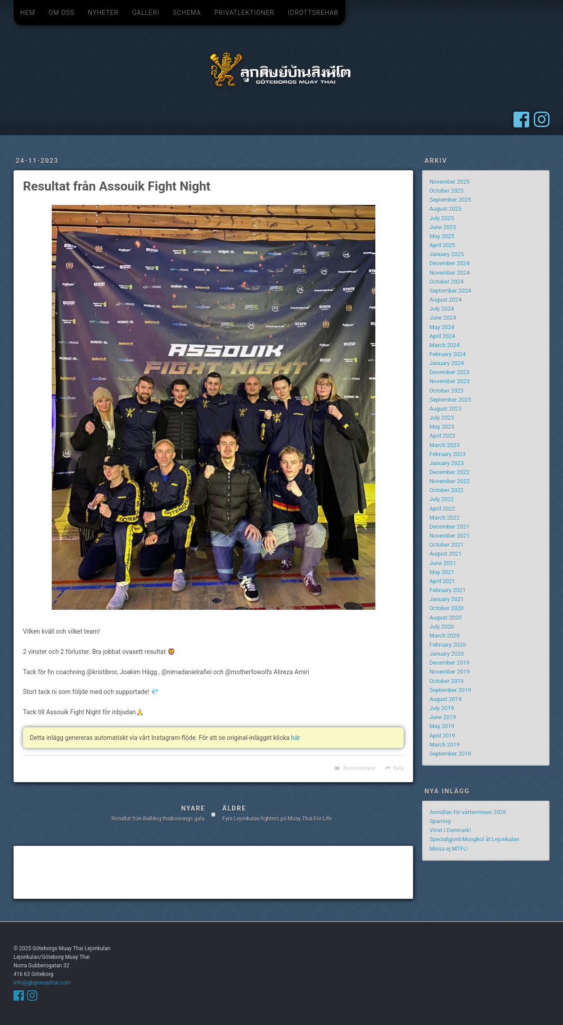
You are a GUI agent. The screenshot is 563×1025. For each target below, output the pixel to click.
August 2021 (445, 553)
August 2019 (445, 699)
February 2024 (447, 354)
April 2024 (442, 336)
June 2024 (442, 317)
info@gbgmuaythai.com (42, 983)
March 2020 (444, 635)
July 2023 (441, 417)
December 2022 (449, 472)
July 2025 (441, 218)
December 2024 (449, 263)
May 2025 (441, 236)
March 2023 (444, 445)
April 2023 (442, 435)
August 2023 (445, 408)
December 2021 (449, 526)
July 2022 (441, 499)
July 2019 (441, 708)
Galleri (145, 12)
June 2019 (442, 717)
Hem (27, 12)
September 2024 (450, 290)
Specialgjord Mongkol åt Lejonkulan (474, 839)
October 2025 (446, 190)
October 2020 (446, 608)
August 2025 (445, 208)
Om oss (61, 12)
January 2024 (446, 363)
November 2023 (449, 381)
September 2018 (450, 753)
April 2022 (442, 508)
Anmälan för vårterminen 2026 (467, 812)
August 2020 (445, 617)
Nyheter (103, 12)
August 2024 (445, 299)
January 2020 (446, 653)
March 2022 (444, 517)
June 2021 (442, 563)
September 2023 (450, 399)
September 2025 (450, 199)
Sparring (439, 821)
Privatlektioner (244, 12)
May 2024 (441, 327)
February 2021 (447, 590)
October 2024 (446, 281)
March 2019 (444, 744)
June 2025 (442, 227)
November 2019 (449, 671)
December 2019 (449, 662)
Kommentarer (359, 768)
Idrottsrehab (313, 12)
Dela (398, 768)
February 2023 (447, 454)
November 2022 (449, 481)
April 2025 (442, 245)
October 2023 (446, 390)
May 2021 (441, 572)
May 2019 (441, 726)
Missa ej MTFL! (448, 848)
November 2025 (449, 181)
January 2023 (446, 463)
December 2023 (449, 372)
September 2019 (450, 690)
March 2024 (444, 345)
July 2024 (441, 308)
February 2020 (447, 644)
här (295, 737)
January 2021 (446, 599)
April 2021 (442, 581)
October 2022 (446, 490)
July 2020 (441, 626)
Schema (187, 12)
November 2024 (449, 272)
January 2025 (446, 254)
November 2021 (449, 535)
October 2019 (446, 681)
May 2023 (441, 426)
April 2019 (442, 735)
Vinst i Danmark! (450, 830)
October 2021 (446, 544)
